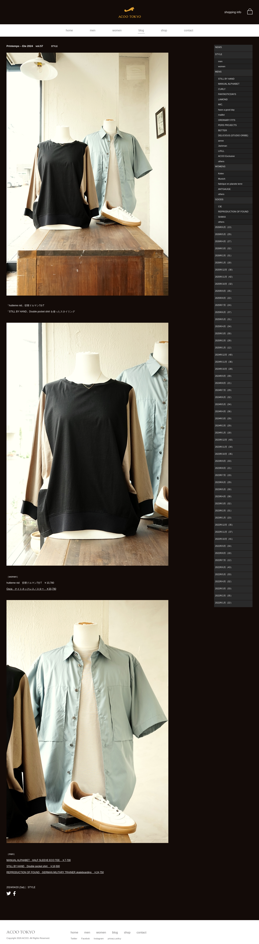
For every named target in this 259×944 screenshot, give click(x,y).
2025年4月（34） (224, 326)
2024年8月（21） (224, 383)
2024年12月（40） (224, 354)
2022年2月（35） (224, 595)
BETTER (222, 130)
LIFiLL (221, 151)
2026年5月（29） (224, 234)
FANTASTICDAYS (227, 94)
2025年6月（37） (224, 312)
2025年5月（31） (224, 319)
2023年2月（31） (224, 510)
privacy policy (114, 938)
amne (221, 140)
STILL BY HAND (226, 79)
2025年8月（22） (224, 298)
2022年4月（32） (224, 581)
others (221, 161)
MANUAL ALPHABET (228, 84)
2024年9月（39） (224, 376)
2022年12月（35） (224, 525)
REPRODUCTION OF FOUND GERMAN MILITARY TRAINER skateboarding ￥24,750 (55, 872)
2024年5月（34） (224, 404)
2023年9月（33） (224, 461)
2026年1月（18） (224, 262)
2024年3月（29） (224, 418)
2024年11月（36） (224, 362)
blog (141, 30)
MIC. (220, 104)
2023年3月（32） (224, 503)
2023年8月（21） (224, 468)
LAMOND (223, 99)
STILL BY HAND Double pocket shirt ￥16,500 (33, 866)
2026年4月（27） (224, 241)
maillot (221, 115)
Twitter (74, 938)
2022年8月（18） (224, 553)
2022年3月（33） (224, 588)
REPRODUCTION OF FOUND (233, 211)
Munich (221, 179)
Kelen (221, 173)
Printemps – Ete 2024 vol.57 (32, 46)
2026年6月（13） (224, 227)
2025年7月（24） (224, 305)
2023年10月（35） (224, 454)
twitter (8, 893)
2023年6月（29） (224, 482)
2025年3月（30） (224, 333)
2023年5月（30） (224, 489)
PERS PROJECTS (227, 125)
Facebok (85, 938)
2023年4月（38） (224, 496)
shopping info (232, 12)
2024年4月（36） (224, 411)
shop (164, 30)
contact (188, 30)
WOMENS (220, 166)
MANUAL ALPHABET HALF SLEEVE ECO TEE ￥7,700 (38, 860)
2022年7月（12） (224, 560)
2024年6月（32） (224, 397)
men (92, 30)
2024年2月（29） (224, 425)
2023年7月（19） (224, 475)
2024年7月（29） (224, 390)
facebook (14, 893)
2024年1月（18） (224, 432)
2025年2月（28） (224, 340)
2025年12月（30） (224, 269)
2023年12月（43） (224, 439)
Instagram (99, 938)
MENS (218, 71)
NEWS (218, 47)
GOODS (219, 199)
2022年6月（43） (224, 567)
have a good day (226, 110)
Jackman (222, 146)
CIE (220, 206)
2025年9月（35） (224, 291)
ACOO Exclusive (226, 156)
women (117, 30)
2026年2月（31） (224, 255)
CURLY (221, 89)
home (69, 30)
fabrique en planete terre (230, 184)
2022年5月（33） (224, 574)
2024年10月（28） (224, 369)
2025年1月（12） (224, 347)
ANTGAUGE (224, 189)
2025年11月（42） (224, 277)
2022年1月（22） (224, 602)
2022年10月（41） (224, 539)
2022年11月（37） (224, 532)
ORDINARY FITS (226, 120)
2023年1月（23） (224, 517)
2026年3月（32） (224, 248)
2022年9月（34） (224, 546)
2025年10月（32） (224, 284)
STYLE (218, 54)
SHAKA (222, 217)
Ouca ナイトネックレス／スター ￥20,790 (31, 588)
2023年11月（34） (224, 447)
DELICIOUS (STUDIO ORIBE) (233, 135)
